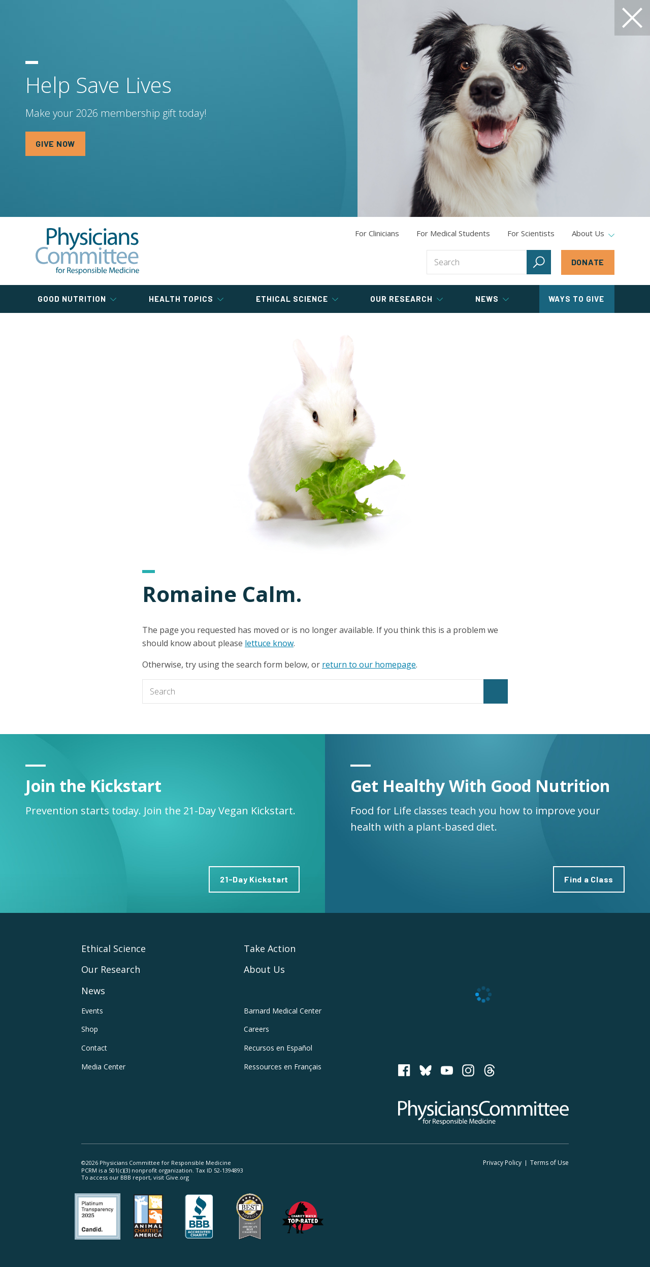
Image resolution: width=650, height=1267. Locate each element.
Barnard (282, 1011)
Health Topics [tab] (186, 298)
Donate (588, 262)
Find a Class (588, 879)
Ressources (282, 1066)
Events (92, 1011)
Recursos (278, 1048)
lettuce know (269, 643)
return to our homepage (369, 664)
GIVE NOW (55, 143)
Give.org (177, 1177)
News (93, 991)
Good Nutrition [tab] (77, 298)
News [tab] (492, 298)
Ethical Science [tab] (297, 298)
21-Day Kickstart (254, 879)
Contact (94, 1048)
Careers (256, 1029)
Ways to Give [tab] (576, 298)
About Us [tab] (593, 233)
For (453, 233)
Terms (549, 1162)
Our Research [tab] (406, 298)
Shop (89, 1029)
